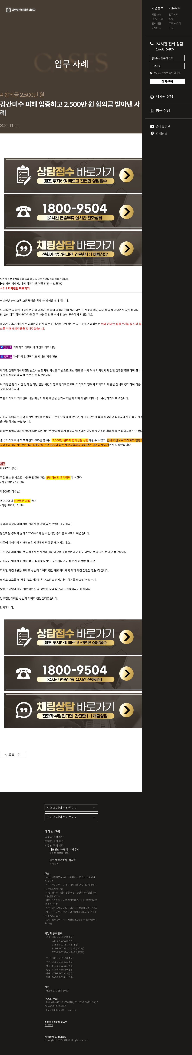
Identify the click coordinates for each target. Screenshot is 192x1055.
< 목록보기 (13, 755)
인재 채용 (156, 23)
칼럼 (171, 19)
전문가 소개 (157, 19)
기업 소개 (156, 14)
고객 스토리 (175, 23)
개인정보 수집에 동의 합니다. (167, 72)
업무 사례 (173, 14)
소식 (171, 28)
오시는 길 (156, 28)
